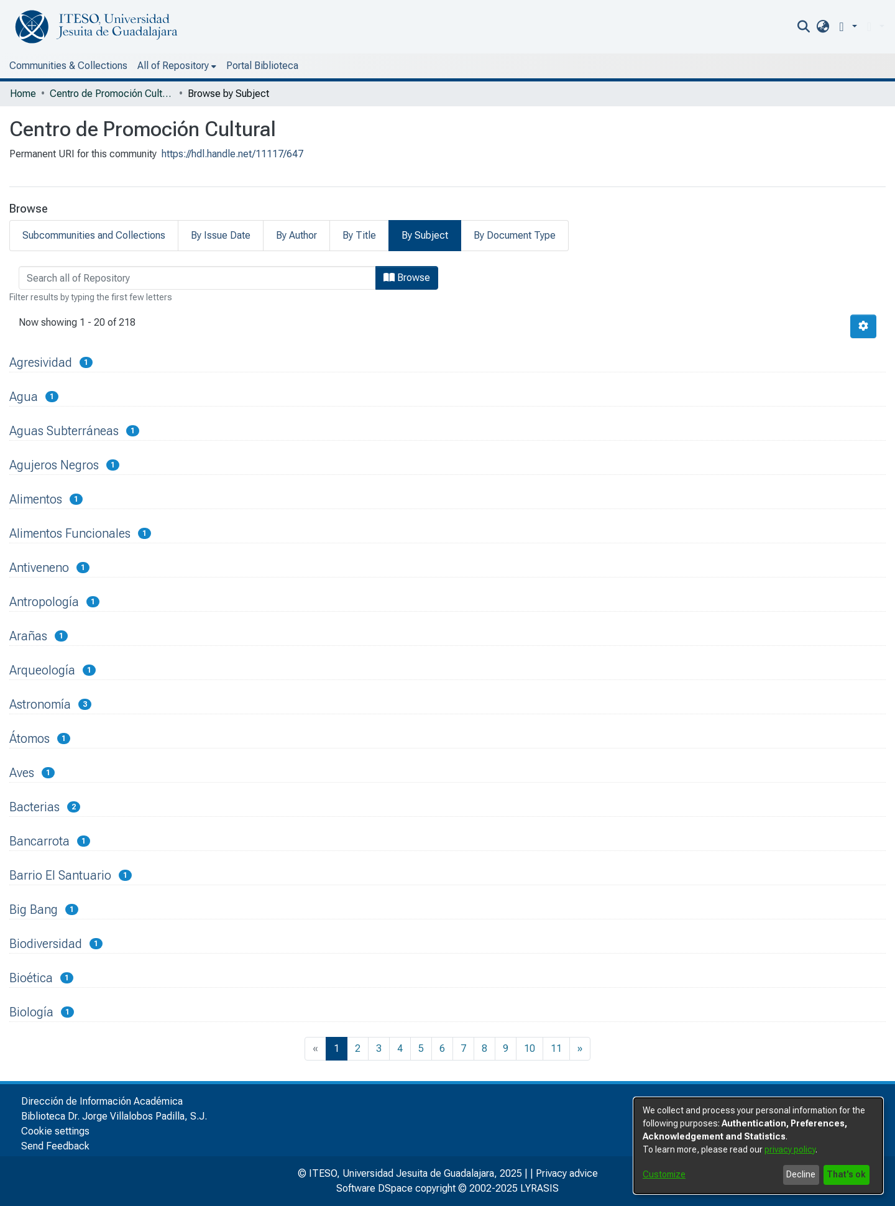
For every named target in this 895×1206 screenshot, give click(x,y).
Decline (800, 1174)
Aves (21, 772)
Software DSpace (374, 1188)
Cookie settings (55, 1131)
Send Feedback (55, 1146)
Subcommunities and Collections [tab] (93, 235)
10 (529, 1048)
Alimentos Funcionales (70, 533)
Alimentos (35, 499)
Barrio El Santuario (60, 875)
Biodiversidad (45, 943)
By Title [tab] (359, 235)
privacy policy (789, 1149)
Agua (23, 396)
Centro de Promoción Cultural (112, 93)
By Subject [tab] (425, 235)
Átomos (29, 738)
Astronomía (40, 704)
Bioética (31, 977)
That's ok (846, 1174)
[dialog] (758, 1146)
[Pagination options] (863, 326)
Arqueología (42, 670)
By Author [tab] (296, 235)
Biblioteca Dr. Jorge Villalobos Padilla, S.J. (114, 1116)
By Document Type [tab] (515, 235)
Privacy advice (567, 1173)
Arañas (28, 635)
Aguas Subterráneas (64, 430)
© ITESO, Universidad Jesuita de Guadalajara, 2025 (410, 1173)
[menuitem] (822, 26)
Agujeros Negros (54, 465)
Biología (31, 1012)
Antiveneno (39, 567)
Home (23, 93)
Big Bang (33, 909)
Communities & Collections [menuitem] (68, 65)
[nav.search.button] (804, 26)
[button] (845, 26)
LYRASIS (539, 1188)
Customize (664, 1174)
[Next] (579, 1049)
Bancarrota (39, 841)
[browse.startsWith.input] (197, 278)
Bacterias (34, 806)
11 (556, 1048)
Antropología (44, 601)
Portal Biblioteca (262, 65)
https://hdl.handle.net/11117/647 (232, 154)
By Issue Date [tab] (220, 235)
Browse (406, 277)
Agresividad (40, 362)
